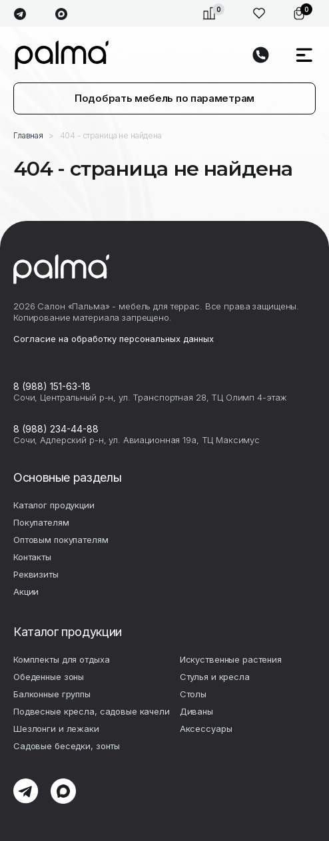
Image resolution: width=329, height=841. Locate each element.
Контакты (32, 557)
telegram (19, 14)
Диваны (196, 711)
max (61, 14)
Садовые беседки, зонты (66, 746)
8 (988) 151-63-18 (52, 386)
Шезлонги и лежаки (56, 728)
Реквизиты (36, 574)
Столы (193, 694)
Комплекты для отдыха (61, 659)
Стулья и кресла (215, 676)
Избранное (259, 13)
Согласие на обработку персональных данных (113, 338)
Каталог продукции (54, 505)
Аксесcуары (206, 728)
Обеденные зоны (48, 676)
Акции (26, 591)
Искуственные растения (231, 659)
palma (61, 55)
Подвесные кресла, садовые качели (91, 711)
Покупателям (41, 522)
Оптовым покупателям (61, 539)
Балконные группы (52, 694)
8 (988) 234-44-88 (56, 428)
